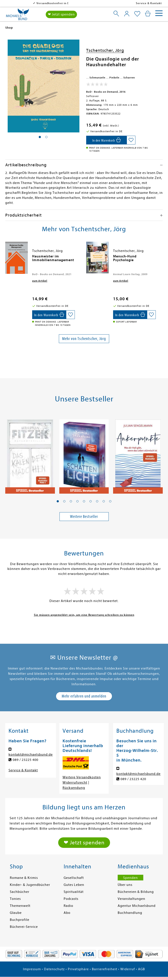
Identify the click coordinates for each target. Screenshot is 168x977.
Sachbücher (19, 892)
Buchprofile (19, 920)
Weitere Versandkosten (82, 777)
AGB (141, 969)
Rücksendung (74, 788)
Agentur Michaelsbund (137, 906)
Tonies (15, 899)
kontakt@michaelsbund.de (31, 755)
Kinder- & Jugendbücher (30, 885)
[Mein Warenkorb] (148, 13)
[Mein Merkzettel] (137, 14)
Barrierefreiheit (104, 969)
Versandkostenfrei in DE (26, 3)
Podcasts (71, 899)
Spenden (130, 878)
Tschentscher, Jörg (105, 50)
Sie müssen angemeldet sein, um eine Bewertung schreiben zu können (84, 614)
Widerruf (127, 969)
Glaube (16, 913)
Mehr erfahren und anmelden (84, 696)
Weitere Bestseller (84, 516)
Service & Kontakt (149, 3)
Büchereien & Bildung (136, 892)
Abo (67, 913)
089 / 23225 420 (133, 779)
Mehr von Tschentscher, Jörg (84, 338)
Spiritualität (74, 892)
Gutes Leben (74, 885)
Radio (68, 906)
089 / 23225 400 (25, 760)
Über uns (125, 885)
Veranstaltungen (131, 899)
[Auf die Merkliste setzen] (131, 140)
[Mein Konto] (127, 13)
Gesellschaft (74, 878)
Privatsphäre (78, 969)
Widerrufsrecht (75, 782)
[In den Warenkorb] (106, 140)
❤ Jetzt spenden (61, 14)
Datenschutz (54, 969)
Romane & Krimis (24, 878)
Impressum (32, 969)
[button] (58, 501)
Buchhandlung (130, 913)
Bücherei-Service (24, 927)
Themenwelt (20, 906)
